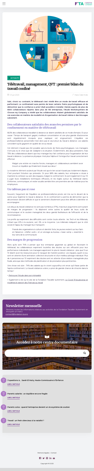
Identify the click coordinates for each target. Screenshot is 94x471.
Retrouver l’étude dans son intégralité (24, 275)
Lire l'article (13, 384)
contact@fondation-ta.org (17, 314)
